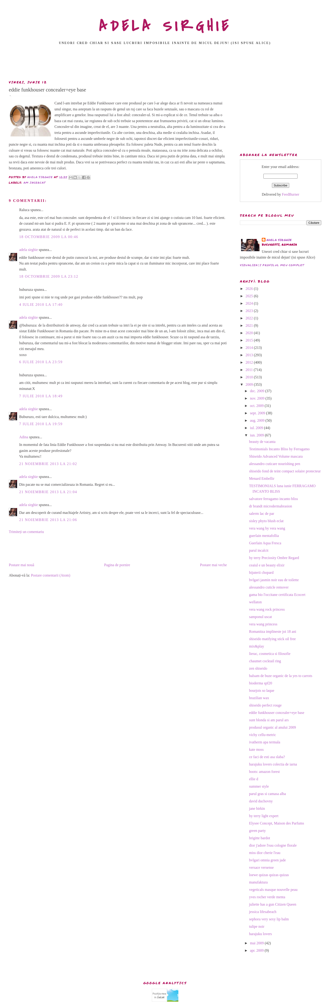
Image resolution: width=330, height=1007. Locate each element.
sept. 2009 (258, 413)
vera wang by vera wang (267, 528)
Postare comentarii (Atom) (50, 575)
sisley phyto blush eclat (266, 521)
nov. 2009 (257, 398)
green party (257, 831)
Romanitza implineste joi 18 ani (272, 631)
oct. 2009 (257, 406)
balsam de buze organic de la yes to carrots (280, 676)
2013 (250, 355)
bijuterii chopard (261, 572)
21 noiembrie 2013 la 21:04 (48, 492)
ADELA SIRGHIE (165, 26)
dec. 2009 (257, 391)
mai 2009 (257, 943)
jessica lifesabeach (263, 912)
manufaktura (258, 882)
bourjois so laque (261, 690)
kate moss (256, 749)
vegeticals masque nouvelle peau (273, 890)
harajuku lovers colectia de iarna (273, 764)
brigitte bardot (259, 838)
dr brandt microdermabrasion (270, 506)
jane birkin (257, 808)
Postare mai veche (213, 565)
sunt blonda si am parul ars (269, 720)
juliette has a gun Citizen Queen (272, 904)
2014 (250, 348)
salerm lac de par (261, 513)
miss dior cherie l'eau (264, 853)
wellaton (255, 602)
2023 (250, 311)
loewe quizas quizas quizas (269, 875)
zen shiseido (258, 668)
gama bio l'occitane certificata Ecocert (277, 595)
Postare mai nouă (21, 565)
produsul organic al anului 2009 (272, 727)
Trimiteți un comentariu (26, 532)
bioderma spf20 (260, 683)
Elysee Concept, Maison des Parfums (276, 823)
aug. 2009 (257, 420)
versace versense (261, 867)
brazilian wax (259, 698)
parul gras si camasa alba (267, 794)
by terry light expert (264, 816)
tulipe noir (256, 926)
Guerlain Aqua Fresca (265, 543)
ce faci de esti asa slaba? (267, 757)
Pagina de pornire (117, 565)
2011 (250, 370)
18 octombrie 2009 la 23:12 (48, 276)
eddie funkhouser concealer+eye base (276, 713)
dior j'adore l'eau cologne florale (273, 845)
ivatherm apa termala (264, 742)
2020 (250, 333)
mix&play (256, 646)
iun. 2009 (257, 435)
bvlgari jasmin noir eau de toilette (274, 580)
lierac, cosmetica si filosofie (269, 654)
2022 (250, 318)
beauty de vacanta (262, 442)
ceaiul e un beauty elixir (267, 565)
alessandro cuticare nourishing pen (274, 464)
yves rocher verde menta (267, 897)
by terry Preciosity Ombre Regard (274, 558)
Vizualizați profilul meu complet (272, 265)
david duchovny (261, 801)
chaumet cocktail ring (265, 661)
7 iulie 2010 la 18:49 (40, 396)
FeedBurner (290, 194)
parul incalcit (258, 550)
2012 (250, 362)
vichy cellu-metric (262, 735)
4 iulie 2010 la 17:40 (40, 304)
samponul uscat (260, 617)
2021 (250, 325)
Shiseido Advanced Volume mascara (276, 456)
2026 (250, 289)
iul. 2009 (257, 428)
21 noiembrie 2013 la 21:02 (48, 464)
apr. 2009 (257, 950)
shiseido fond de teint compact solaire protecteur (285, 471)
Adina (23, 437)
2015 (250, 340)
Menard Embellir (261, 478)
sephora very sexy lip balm (269, 919)
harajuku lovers (260, 934)
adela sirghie (28, 250)
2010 (250, 377)
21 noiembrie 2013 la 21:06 (48, 520)
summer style (259, 786)
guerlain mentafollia (264, 536)
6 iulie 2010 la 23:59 (40, 362)
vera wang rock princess (267, 609)
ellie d (253, 779)
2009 (250, 384)
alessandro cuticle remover (269, 587)
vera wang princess (263, 624)
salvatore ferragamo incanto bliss (273, 499)
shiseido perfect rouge (265, 705)
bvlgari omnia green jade (267, 860)
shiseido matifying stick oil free (272, 639)
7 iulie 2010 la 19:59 (40, 424)
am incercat (35, 183)
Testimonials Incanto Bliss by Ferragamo (279, 449)
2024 (250, 303)
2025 (250, 296)
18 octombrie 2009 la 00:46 (48, 237)
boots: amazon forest (264, 772)
